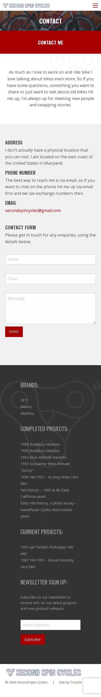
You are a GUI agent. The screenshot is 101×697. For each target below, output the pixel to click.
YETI (24, 400)
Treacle (76, 682)
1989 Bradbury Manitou (40, 444)
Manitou (27, 413)
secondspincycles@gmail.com (33, 210)
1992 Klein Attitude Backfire (43, 457)
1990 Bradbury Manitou (40, 450)
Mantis (26, 406)
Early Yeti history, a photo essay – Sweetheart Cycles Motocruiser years (49, 510)
